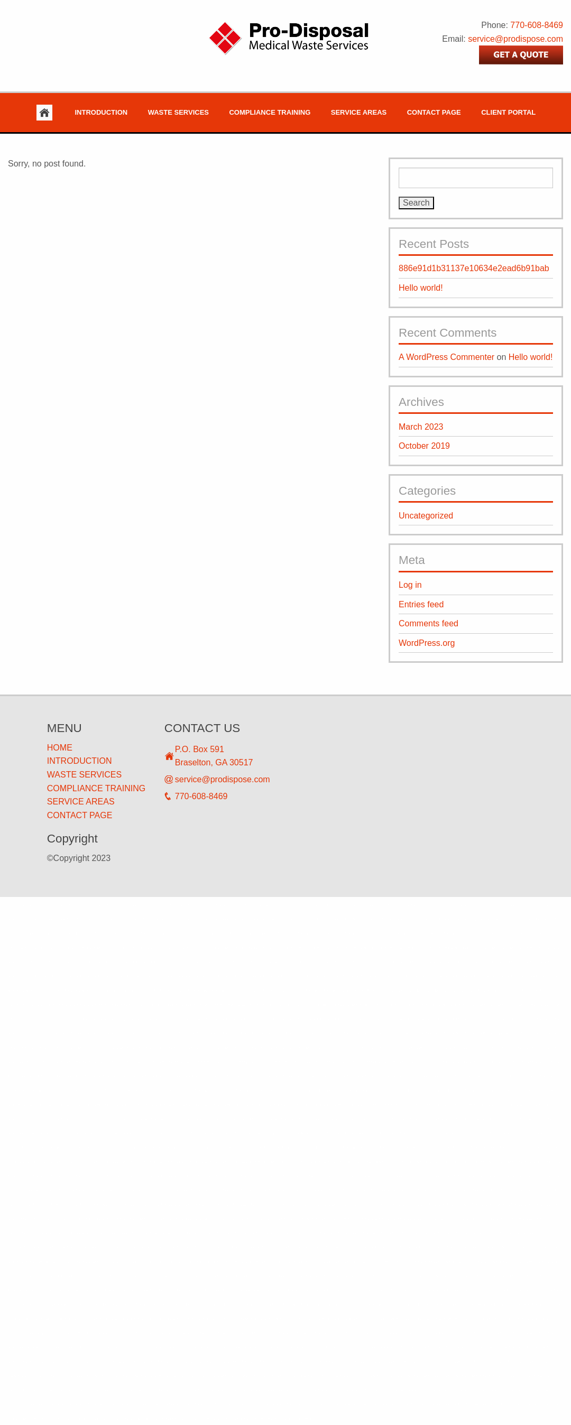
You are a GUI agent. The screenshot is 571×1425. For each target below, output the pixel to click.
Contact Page (434, 112)
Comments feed (428, 623)
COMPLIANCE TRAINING (96, 788)
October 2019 (424, 445)
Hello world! (421, 287)
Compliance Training (269, 112)
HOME (59, 747)
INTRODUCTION (79, 760)
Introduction (101, 112)
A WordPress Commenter (446, 357)
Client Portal (508, 112)
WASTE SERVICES (84, 774)
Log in (410, 584)
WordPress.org (427, 643)
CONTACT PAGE (80, 815)
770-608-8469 (536, 25)
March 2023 (421, 426)
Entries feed (421, 604)
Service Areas (358, 112)
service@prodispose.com (515, 38)
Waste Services (178, 112)
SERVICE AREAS (81, 801)
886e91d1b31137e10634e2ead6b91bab (474, 268)
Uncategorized (426, 515)
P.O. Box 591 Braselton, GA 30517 (214, 756)
